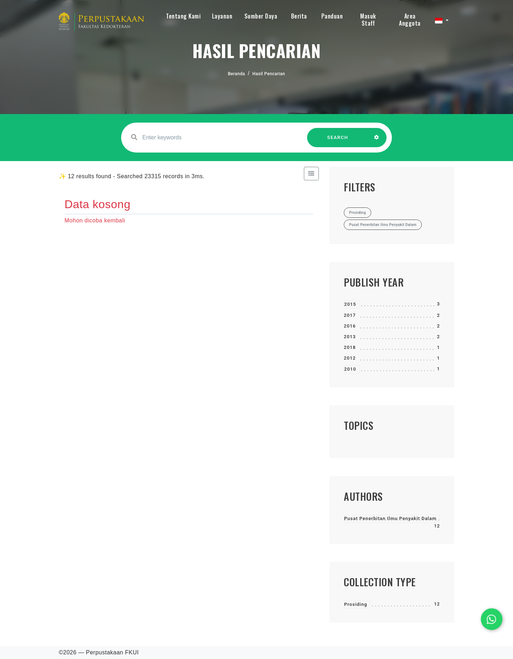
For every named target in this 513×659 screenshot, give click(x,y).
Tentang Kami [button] (183, 16)
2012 (350, 358)
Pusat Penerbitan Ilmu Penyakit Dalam (390, 518)
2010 (350, 369)
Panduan (332, 16)
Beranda (236, 73)
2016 (350, 326)
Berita (299, 16)
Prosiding (355, 604)
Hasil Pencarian (269, 73)
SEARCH (337, 141)
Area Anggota (410, 19)
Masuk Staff (368, 19)
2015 (350, 304)
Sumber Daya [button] (261, 16)
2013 (350, 336)
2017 (350, 315)
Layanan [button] (222, 16)
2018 (350, 347)
